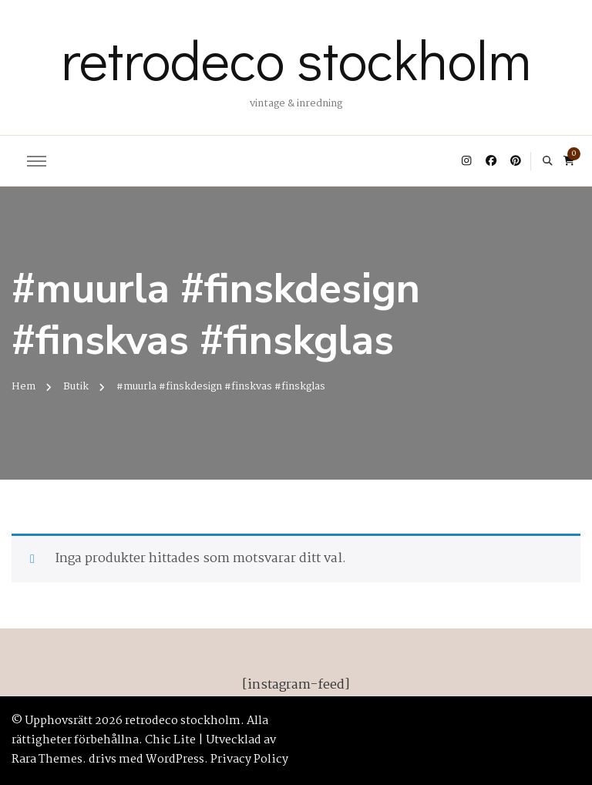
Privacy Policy (249, 759)
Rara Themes (47, 759)
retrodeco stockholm (296, 58)
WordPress (175, 759)
